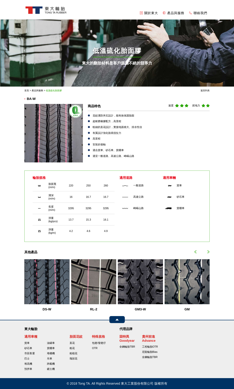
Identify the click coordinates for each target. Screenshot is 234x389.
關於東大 (149, 13)
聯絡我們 (198, 13)
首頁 (26, 90)
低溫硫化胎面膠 (54, 90)
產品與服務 (173, 13)
